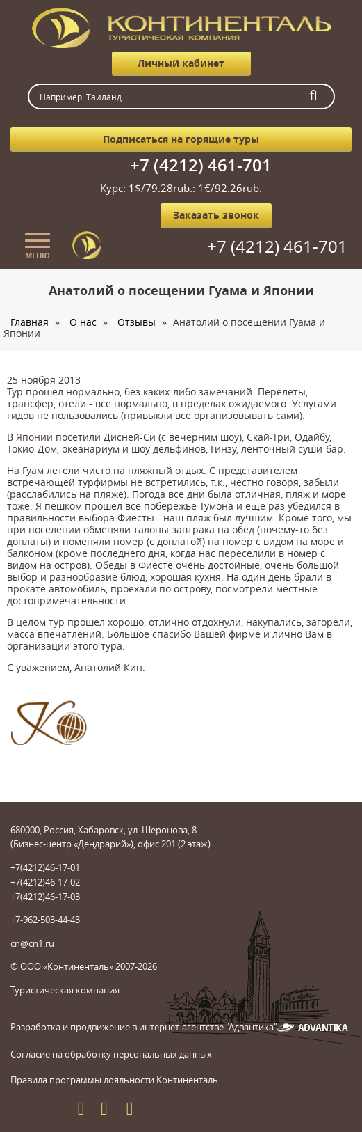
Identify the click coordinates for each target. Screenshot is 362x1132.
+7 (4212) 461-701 (201, 165)
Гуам (33, 470)
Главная (29, 322)
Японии (34, 436)
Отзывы (136, 322)
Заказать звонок (216, 214)
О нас (83, 322)
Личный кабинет (181, 63)
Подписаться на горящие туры (181, 139)
